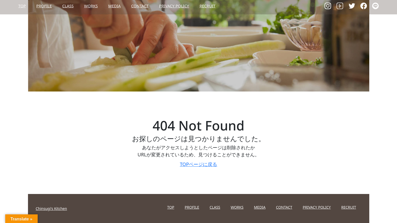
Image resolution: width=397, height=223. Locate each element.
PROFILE (44, 5)
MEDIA (114, 5)
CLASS (67, 5)
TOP (22, 5)
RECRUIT (207, 5)
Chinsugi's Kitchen (51, 208)
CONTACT (140, 5)
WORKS (91, 5)
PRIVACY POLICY (174, 5)
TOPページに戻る (198, 164)
